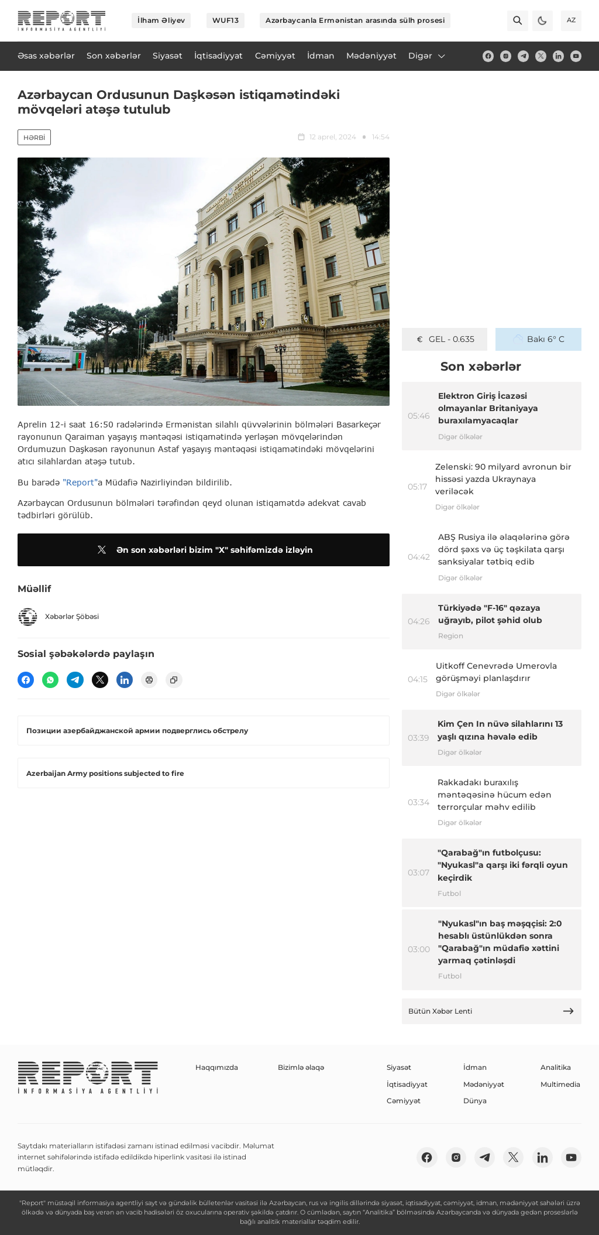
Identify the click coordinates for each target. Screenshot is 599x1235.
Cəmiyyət (404, 1100)
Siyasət (399, 1067)
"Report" (80, 482)
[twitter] (540, 55)
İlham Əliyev (161, 20)
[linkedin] (558, 55)
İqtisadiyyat (407, 1084)
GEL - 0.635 (444, 339)
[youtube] (575, 55)
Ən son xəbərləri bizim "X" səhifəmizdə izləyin (203, 550)
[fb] (488, 55)
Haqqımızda (216, 1067)
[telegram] (523, 55)
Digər (427, 55)
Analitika (556, 1067)
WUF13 (225, 20)
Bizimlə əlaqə (301, 1067)
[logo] (62, 21)
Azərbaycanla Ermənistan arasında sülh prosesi (355, 20)
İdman (475, 1067)
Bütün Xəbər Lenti (491, 1011)
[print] (149, 680)
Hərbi (34, 138)
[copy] (174, 680)
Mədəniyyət (483, 1084)
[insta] (505, 55)
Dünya (475, 1100)
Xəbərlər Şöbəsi (58, 617)
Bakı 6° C (538, 339)
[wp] (50, 680)
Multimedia (560, 1084)
